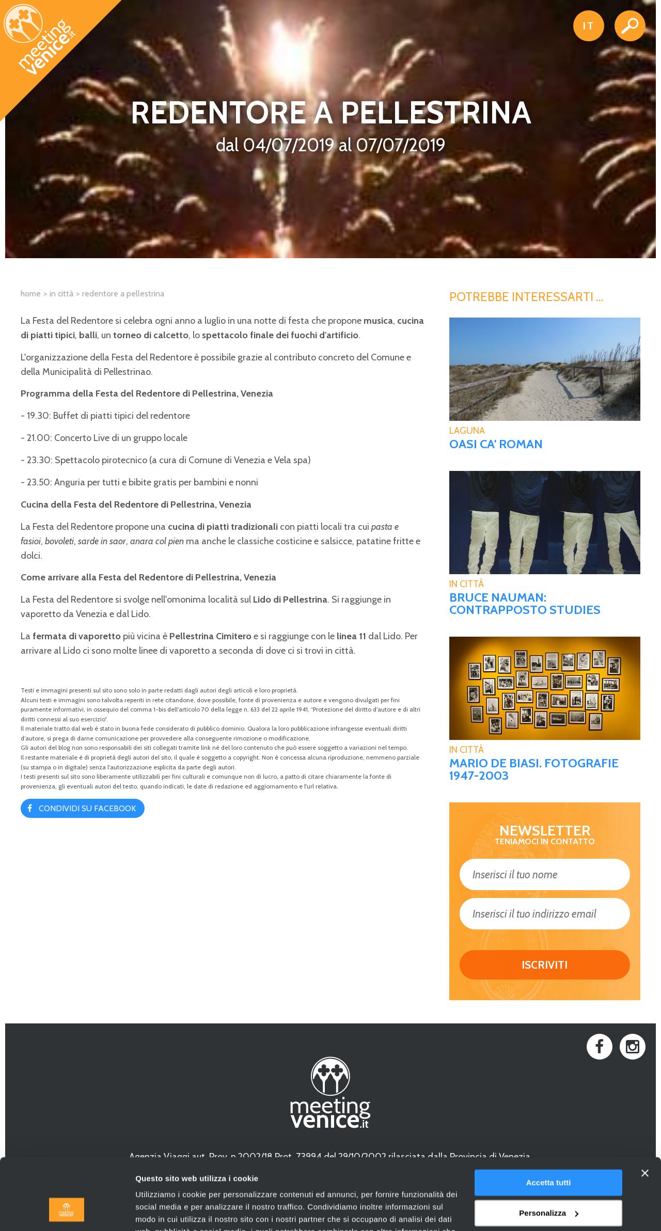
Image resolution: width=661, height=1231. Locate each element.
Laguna (467, 430)
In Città (466, 584)
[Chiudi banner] (645, 1111)
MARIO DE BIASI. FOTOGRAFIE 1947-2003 (534, 769)
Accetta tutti (548, 1120)
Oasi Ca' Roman (496, 444)
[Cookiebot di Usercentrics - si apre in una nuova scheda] (67, 1211)
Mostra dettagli (163, 1210)
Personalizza (548, 1150)
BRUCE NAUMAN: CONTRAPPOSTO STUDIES (525, 603)
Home (31, 293)
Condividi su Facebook (87, 808)
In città (61, 293)
